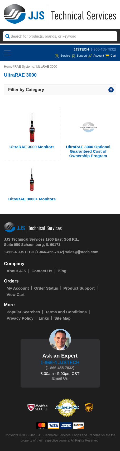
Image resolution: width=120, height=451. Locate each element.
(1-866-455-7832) (102, 49)
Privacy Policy (20, 318)
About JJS (16, 271)
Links (44, 318)
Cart (110, 55)
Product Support (78, 288)
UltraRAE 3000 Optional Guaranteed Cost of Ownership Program (88, 151)
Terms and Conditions (66, 312)
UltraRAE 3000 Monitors (32, 147)
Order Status (46, 288)
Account (96, 55)
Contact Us (41, 271)
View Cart (16, 294)
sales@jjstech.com (81, 252)
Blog (61, 271)
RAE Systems (24, 66)
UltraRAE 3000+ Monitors (32, 199)
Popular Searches (23, 312)
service (62, 55)
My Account (18, 288)
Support (79, 55)
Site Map (62, 318)
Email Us (60, 378)
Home (8, 66)
